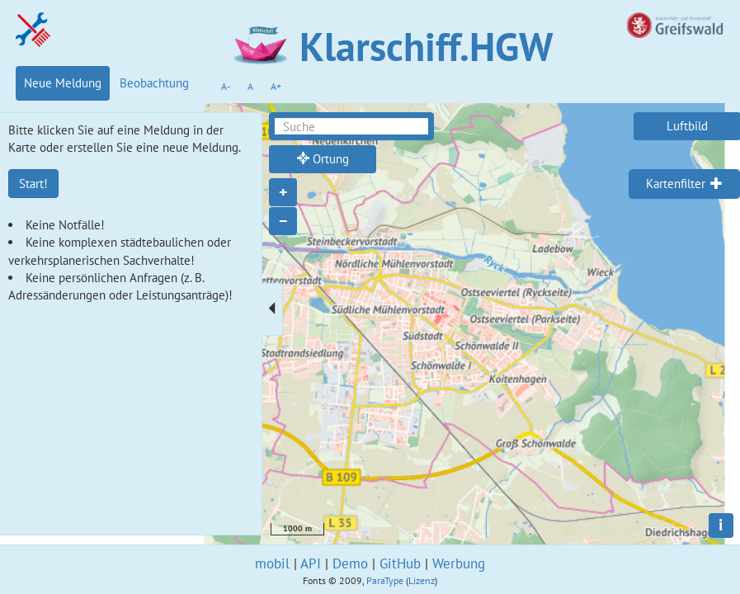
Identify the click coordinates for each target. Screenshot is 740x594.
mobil (272, 563)
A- (225, 86)
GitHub (400, 563)
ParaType (384, 580)
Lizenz (421, 580)
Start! (33, 183)
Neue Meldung (62, 83)
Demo (350, 563)
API (310, 563)
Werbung (458, 563)
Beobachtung (154, 83)
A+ (276, 86)
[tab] (684, 184)
